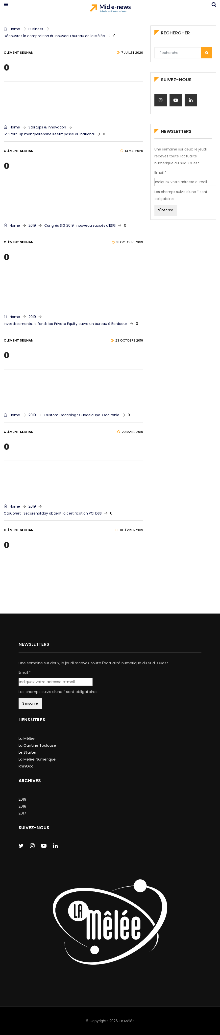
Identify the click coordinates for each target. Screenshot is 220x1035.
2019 (32, 225)
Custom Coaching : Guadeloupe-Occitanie (81, 415)
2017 (22, 813)
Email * (160, 172)
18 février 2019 (129, 530)
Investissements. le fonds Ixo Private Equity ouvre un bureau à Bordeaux (65, 323)
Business (35, 28)
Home (12, 28)
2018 (22, 806)
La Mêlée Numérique (37, 759)
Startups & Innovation (47, 127)
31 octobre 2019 (127, 242)
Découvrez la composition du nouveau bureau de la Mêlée (54, 35)
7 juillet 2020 (130, 52)
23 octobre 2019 (127, 340)
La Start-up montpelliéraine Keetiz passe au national (49, 134)
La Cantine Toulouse (37, 745)
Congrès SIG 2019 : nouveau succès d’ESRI (80, 225)
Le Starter (28, 752)
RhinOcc (26, 766)
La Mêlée (27, 738)
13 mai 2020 (132, 150)
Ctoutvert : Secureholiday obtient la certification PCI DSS (53, 513)
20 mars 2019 (130, 431)
